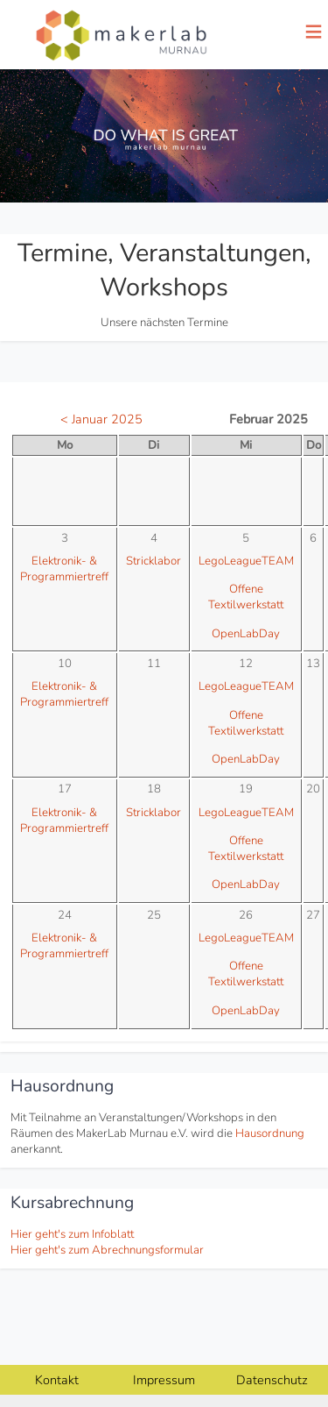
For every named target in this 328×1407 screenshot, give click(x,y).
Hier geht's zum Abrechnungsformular (107, 1250)
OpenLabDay (246, 634)
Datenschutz (272, 1380)
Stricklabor (153, 561)
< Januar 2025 (101, 419)
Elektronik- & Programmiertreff (64, 569)
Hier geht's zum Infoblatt (72, 1234)
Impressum (164, 1380)
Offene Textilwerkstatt (245, 597)
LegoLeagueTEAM (246, 561)
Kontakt (57, 1380)
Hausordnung (269, 1133)
